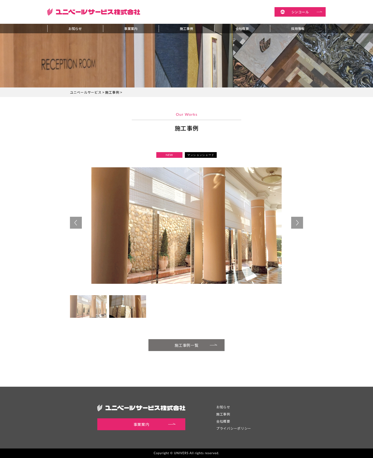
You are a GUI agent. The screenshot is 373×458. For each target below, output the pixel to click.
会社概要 (242, 28)
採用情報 (297, 28)
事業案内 (130, 28)
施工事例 (186, 28)
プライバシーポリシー (233, 428)
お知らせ (75, 28)
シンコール (306, 12)
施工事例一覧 (196, 344)
